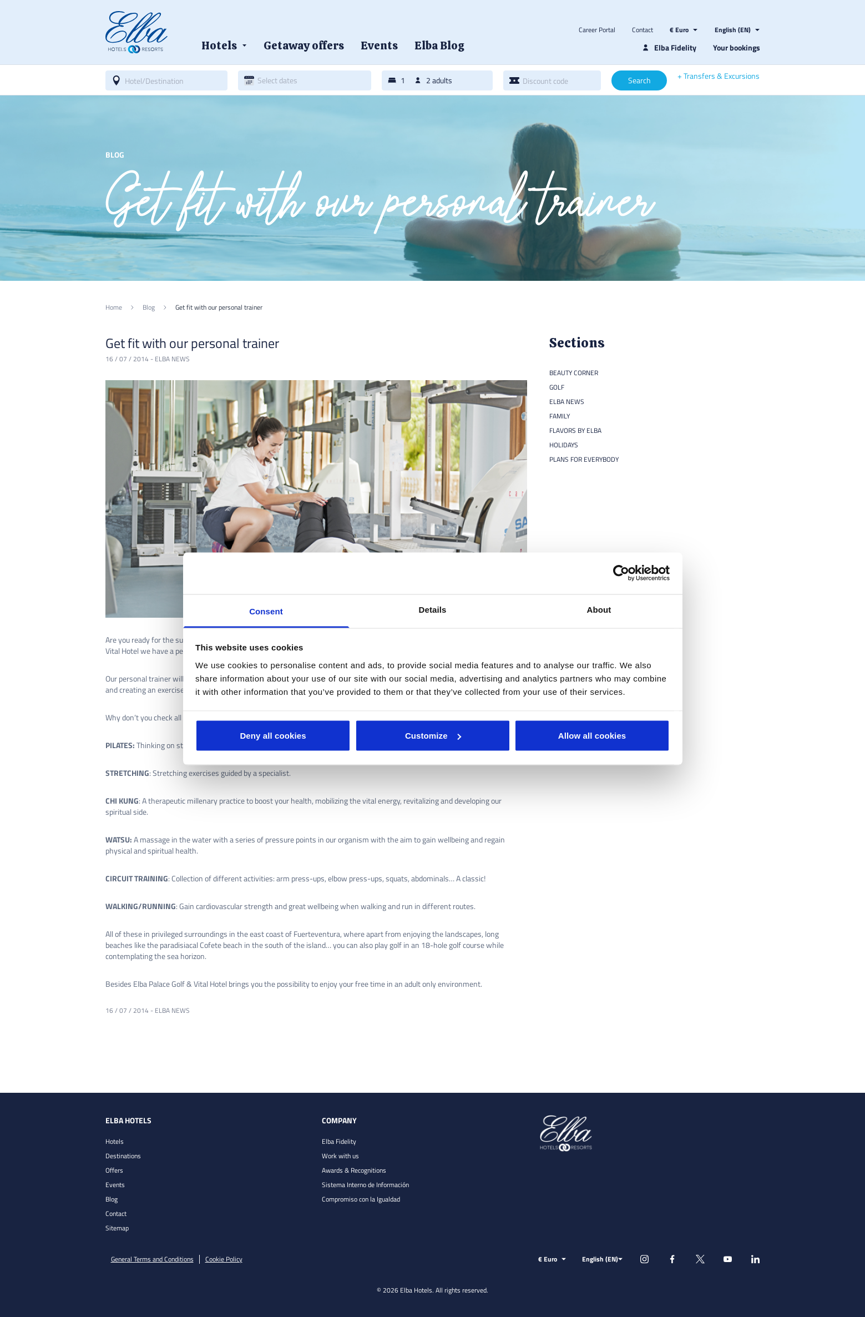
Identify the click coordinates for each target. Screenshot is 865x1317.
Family (559, 416)
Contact (642, 30)
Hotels (114, 1141)
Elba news (172, 359)
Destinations (123, 1156)
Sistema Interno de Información (365, 1184)
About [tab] (599, 609)
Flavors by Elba (575, 430)
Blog (111, 1199)
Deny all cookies (273, 735)
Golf (556, 387)
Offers (114, 1170)
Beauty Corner (573, 372)
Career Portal (597, 30)
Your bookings (736, 47)
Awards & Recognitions (354, 1170)
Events (115, 1184)
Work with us (340, 1156)
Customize (433, 735)
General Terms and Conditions (152, 1259)
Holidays (563, 445)
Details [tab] (433, 609)
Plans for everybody (584, 459)
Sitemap (117, 1228)
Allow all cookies (592, 735)
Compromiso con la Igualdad (361, 1199)
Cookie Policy (223, 1259)
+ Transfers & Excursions (718, 76)
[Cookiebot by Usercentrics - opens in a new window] (621, 573)
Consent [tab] (266, 610)
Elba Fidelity (339, 1141)
